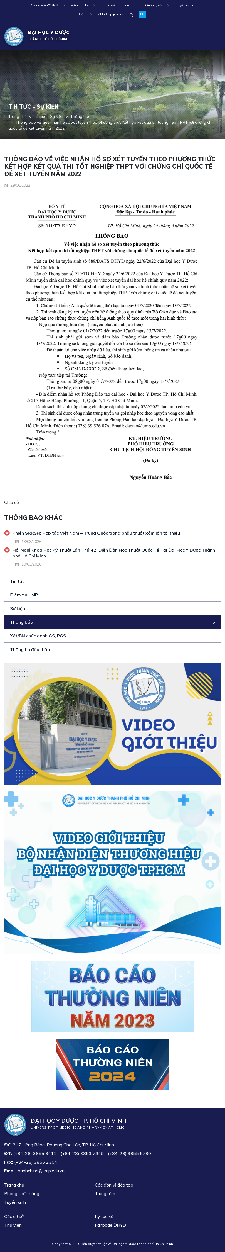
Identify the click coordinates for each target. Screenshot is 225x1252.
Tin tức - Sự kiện (48, 116)
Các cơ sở (14, 1216)
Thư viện (110, 5)
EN (142, 14)
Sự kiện (17, 608)
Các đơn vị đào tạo (114, 1185)
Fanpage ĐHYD (110, 1225)
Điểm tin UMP (24, 595)
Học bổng (91, 5)
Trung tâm (105, 1193)
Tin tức (17, 581)
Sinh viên (70, 5)
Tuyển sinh (15, 1202)
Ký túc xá (104, 1216)
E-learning (131, 5)
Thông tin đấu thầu (30, 649)
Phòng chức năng (21, 1193)
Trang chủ (17, 116)
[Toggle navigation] (213, 36)
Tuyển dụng (185, 5)
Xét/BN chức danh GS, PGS (38, 636)
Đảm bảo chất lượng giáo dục (102, 14)
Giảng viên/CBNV (44, 5)
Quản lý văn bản (157, 5)
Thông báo (80, 116)
